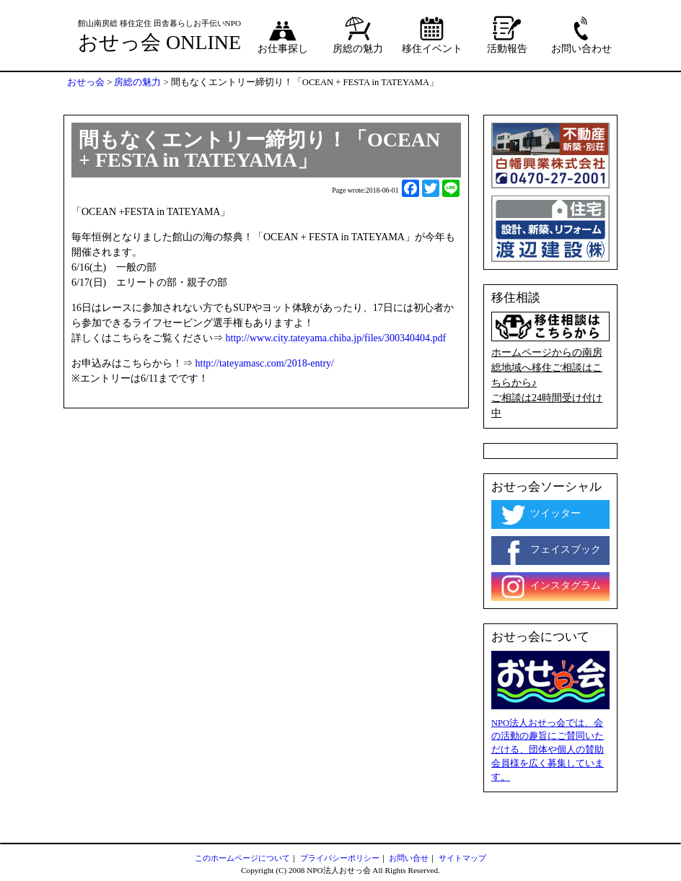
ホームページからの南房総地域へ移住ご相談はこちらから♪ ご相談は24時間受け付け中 (550, 365)
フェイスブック (549, 550)
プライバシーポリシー (339, 858)
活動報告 (507, 34)
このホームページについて (242, 858)
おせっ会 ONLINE (159, 42)
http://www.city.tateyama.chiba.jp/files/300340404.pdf (336, 338)
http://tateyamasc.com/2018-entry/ (264, 363)
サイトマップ (462, 858)
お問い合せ (409, 858)
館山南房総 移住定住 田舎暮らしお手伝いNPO (159, 23)
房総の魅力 (358, 34)
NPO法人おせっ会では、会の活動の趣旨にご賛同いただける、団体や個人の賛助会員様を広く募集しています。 (547, 750)
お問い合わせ (581, 34)
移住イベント (432, 34)
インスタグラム (549, 586)
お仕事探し (283, 34)
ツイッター (539, 514)
